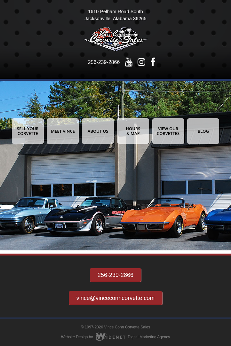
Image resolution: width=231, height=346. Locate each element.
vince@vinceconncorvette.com (115, 298)
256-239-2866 (104, 62)
